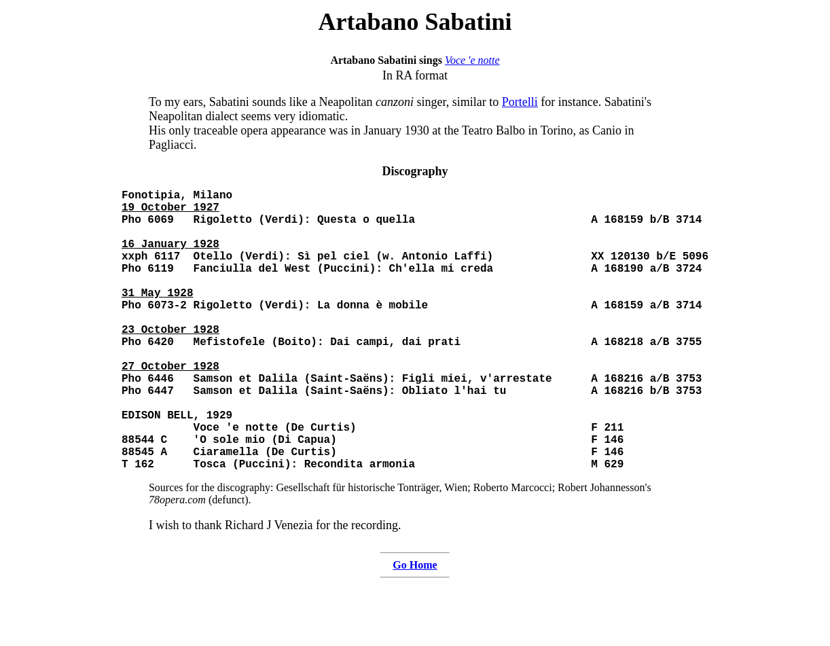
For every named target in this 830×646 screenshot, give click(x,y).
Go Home (415, 627)
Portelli (520, 102)
